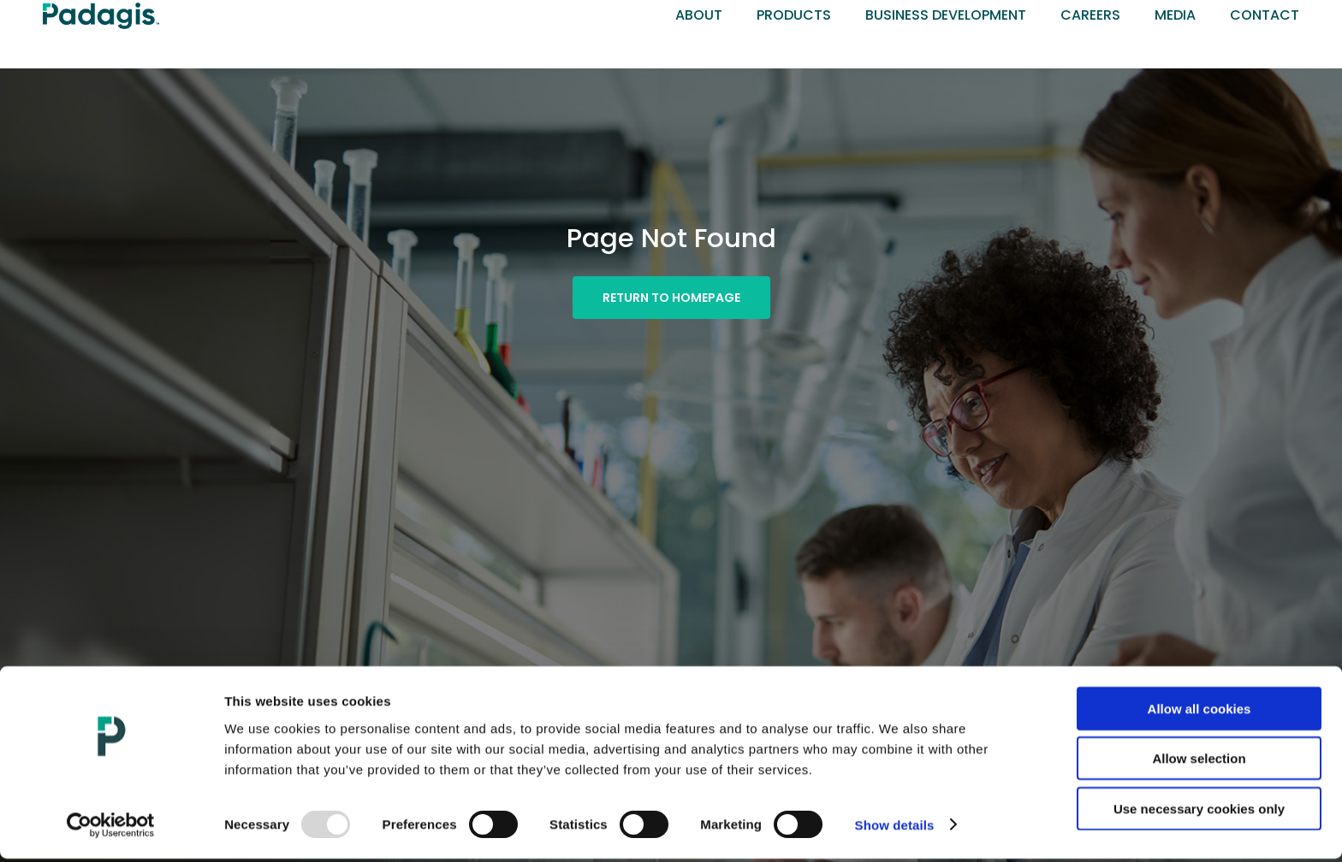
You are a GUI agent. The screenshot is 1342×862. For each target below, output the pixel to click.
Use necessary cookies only (1199, 812)
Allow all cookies (1199, 712)
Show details (895, 828)
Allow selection (1198, 762)
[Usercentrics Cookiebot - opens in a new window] (111, 828)
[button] (671, 297)
